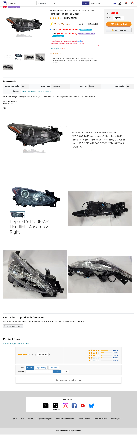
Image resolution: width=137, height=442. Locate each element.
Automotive (32, 91)
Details (79, 41)
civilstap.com (12, 3)
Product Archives (83, 419)
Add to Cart (119, 24)
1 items (115, 357)
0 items (115, 360)
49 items (43, 354)
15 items (115, 350)
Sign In (115, 3)
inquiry (30, 419)
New (72, 29)
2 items (115, 355)
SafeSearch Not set (96, 3)
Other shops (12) (57, 48)
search (85, 3)
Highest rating (41, 368)
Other (24, 91)
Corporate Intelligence (44, 419)
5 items (115, 353)
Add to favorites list (119, 30)
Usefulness (53, 368)
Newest (29, 368)
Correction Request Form (13, 326)
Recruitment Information (65, 419)
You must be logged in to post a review (16, 343)
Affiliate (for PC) (117, 419)
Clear (65, 371)
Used (73, 34)
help (22, 419)
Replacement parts (44, 91)
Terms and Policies (100, 419)
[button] (132, 2)
